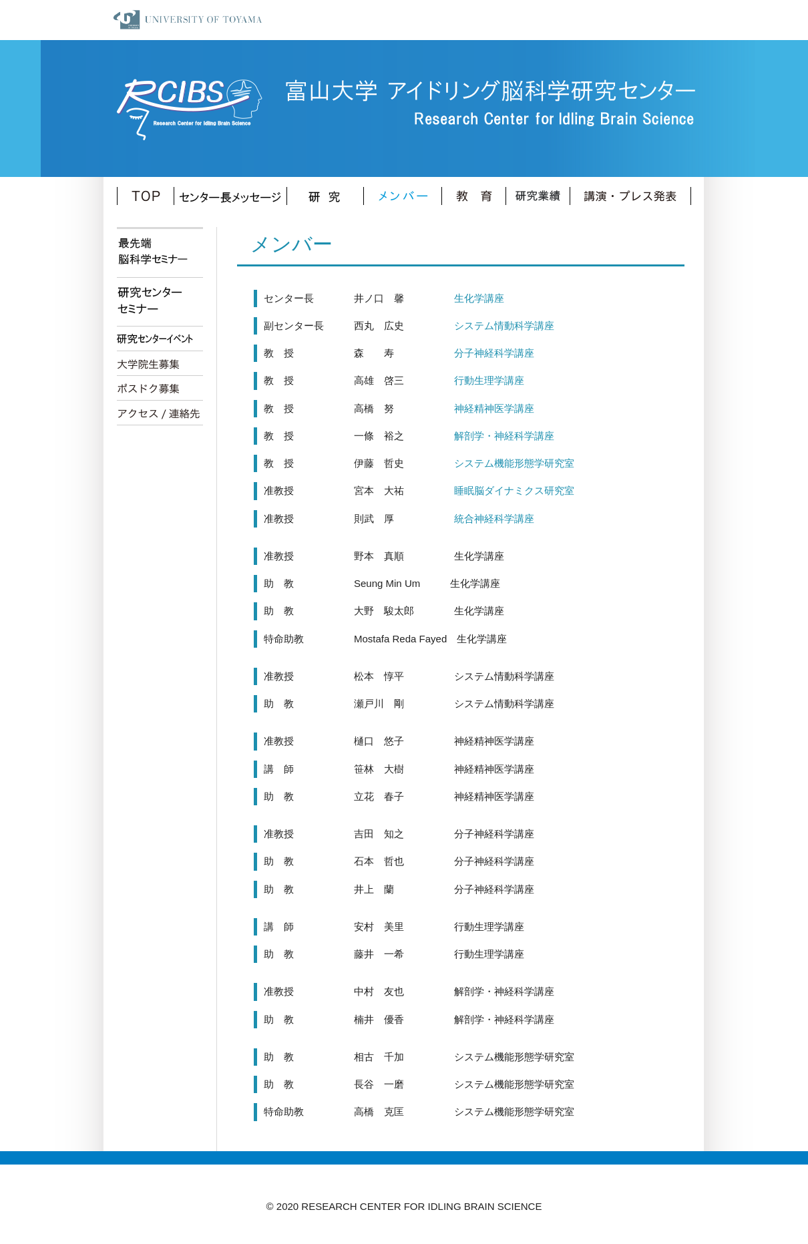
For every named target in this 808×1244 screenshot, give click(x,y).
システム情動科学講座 (489, 325)
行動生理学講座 (474, 380)
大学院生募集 (160, 363)
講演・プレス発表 (630, 196)
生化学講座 (464, 298)
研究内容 (325, 196)
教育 (474, 196)
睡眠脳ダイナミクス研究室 (499, 490)
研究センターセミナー (160, 302)
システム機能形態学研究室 (499, 463)
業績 (538, 196)
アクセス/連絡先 (160, 413)
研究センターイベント (160, 339)
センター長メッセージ (230, 196)
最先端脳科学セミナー (160, 253)
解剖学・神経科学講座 (489, 435)
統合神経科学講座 (479, 518)
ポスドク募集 (160, 388)
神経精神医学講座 (479, 408)
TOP (145, 196)
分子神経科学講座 (479, 353)
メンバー (403, 196)
